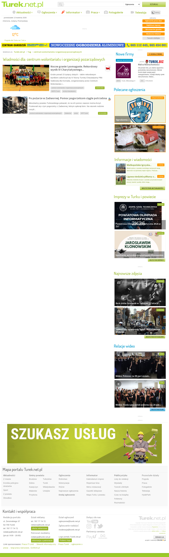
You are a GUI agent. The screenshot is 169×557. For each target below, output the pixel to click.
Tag (29, 52)
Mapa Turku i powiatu (95, 495)
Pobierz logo (65, 540)
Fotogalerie (116, 12)
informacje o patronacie (42, 540)
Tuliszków (47, 479)
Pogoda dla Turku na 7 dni (15, 40)
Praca (94, 12)
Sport (5, 490)
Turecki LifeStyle (121, 487)
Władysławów (49, 487)
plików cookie (155, 531)
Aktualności (23, 12)
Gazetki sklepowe (94, 491)
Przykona (33, 495)
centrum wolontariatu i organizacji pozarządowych (58, 52)
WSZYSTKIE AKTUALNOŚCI (152, 188)
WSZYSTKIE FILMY (157, 409)
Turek (45, 483)
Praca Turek (63, 544)
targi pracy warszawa (20, 548)
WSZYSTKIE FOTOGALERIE (155, 337)
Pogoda (145, 479)
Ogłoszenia (48, 12)
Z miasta (7, 479)
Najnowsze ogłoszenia (68, 491)
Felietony (118, 499)
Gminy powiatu (36, 475)
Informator (73, 12)
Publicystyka (120, 475)
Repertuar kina (92, 483)
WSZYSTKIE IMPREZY (156, 260)
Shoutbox (7, 498)
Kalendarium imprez (95, 479)
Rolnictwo (63, 479)
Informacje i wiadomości (133, 159)
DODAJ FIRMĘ (156, 54)
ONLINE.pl (161, 540)
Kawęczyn (33, 487)
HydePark (146, 495)
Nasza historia (120, 491)
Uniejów (46, 491)
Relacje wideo (124, 346)
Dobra (31, 483)
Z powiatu (7, 494)
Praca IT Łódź (28, 544)
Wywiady (118, 483)
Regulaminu (155, 527)
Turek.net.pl (19, 52)
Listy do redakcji (121, 479)
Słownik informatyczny (46, 544)
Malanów (33, 491)
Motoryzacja (64, 483)
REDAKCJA (159, 537)
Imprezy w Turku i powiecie (135, 196)
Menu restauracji (93, 487)
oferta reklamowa (39, 528)
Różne (61, 487)
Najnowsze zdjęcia (128, 273)
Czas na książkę (121, 495)
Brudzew (33, 479)
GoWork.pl (35, 548)
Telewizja (140, 12)
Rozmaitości (119, 502)
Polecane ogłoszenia (129, 89)
